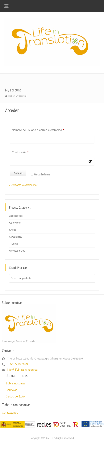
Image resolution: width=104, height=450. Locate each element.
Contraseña (27, 150)
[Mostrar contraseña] (90, 161)
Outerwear (15, 222)
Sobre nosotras (15, 383)
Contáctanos (10, 412)
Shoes (12, 229)
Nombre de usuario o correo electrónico (44, 128)
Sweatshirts (15, 236)
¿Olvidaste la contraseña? (23, 184)
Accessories (16, 215)
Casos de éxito (15, 396)
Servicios (11, 390)
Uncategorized (17, 250)
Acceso (18, 173)
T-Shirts (13, 243)
